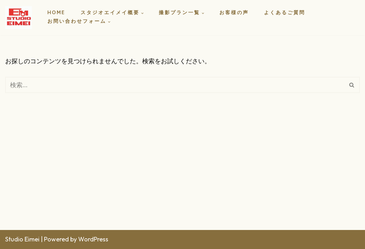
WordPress (93, 239)
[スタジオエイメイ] (20, 17)
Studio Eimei (22, 239)
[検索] (174, 85)
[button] (142, 13)
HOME (56, 13)
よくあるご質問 (284, 13)
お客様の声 (234, 13)
